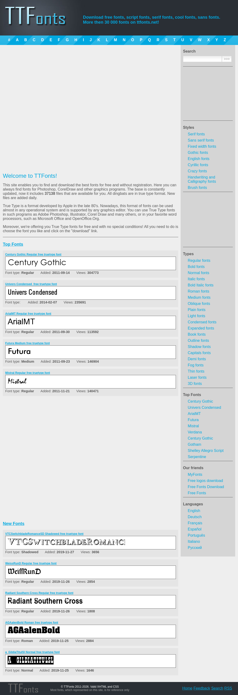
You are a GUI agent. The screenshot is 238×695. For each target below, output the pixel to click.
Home (187, 688)
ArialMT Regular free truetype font (28, 313)
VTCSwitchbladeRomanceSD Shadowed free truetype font (44, 533)
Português (196, 535)
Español (194, 529)
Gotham (194, 444)
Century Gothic (200, 401)
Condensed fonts (202, 322)
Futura (193, 420)
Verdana (195, 432)
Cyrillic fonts (198, 165)
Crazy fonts (197, 171)
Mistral (193, 426)
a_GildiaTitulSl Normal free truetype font (32, 652)
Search (217, 688)
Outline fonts (198, 341)
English (194, 511)
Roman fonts (198, 291)
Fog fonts (196, 365)
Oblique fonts (199, 304)
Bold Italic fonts (201, 285)
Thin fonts (196, 371)
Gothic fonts (198, 153)
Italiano (194, 541)
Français (195, 523)
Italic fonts (196, 279)
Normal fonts (198, 273)
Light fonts (196, 316)
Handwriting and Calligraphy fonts (202, 179)
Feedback (201, 688)
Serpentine (197, 457)
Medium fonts (199, 297)
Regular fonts (199, 260)
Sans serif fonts (201, 140)
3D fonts (195, 384)
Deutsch (195, 517)
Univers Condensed (204, 407)
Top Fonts (192, 395)
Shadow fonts (199, 347)
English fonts (199, 159)
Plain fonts (197, 310)
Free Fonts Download (206, 487)
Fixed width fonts (202, 146)
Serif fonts (196, 134)
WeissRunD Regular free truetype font (30, 563)
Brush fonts (197, 188)
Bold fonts (196, 267)
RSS (228, 688)
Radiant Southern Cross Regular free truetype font (39, 593)
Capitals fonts (199, 353)
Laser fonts (197, 377)
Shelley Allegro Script (206, 451)
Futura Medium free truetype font (27, 343)
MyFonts (195, 474)
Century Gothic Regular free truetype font (33, 254)
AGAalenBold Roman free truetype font (31, 622)
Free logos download (205, 481)
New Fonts (13, 523)
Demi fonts (197, 359)
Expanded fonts (201, 328)
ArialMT (194, 414)
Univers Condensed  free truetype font (31, 284)
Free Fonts (197, 493)
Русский (195, 548)
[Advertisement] (208, 95)
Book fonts (197, 334)
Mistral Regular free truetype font (27, 372)
